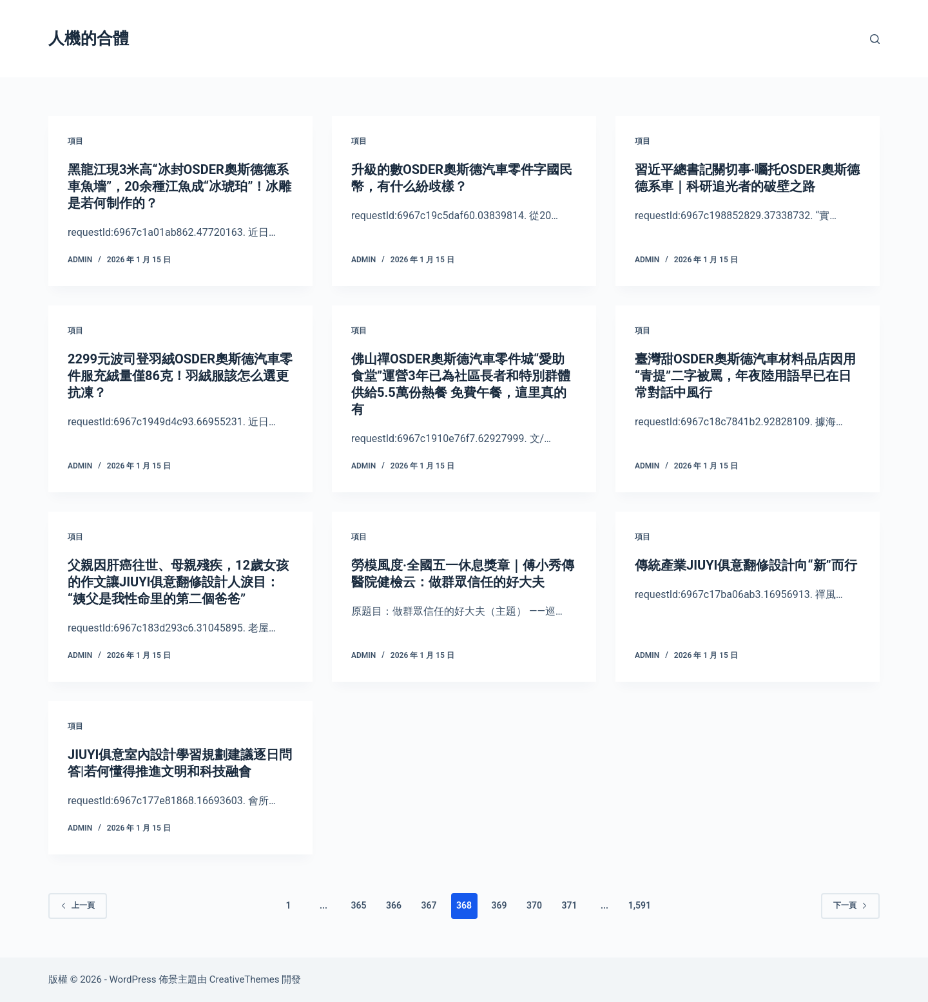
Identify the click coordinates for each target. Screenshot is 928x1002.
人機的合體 (88, 38)
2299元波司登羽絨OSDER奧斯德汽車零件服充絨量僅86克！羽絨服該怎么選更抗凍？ (180, 375)
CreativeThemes (244, 979)
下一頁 (850, 905)
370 (534, 905)
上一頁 (78, 905)
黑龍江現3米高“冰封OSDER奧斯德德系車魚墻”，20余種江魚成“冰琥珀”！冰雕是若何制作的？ (179, 186)
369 (499, 905)
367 (429, 905)
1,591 (639, 905)
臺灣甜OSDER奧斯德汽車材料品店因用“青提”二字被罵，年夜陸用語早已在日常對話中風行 (745, 375)
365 (359, 905)
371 (569, 905)
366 (393, 905)
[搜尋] (875, 39)
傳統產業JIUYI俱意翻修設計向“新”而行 (746, 565)
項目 (75, 141)
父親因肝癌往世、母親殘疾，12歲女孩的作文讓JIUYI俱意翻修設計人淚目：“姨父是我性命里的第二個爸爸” (178, 581)
